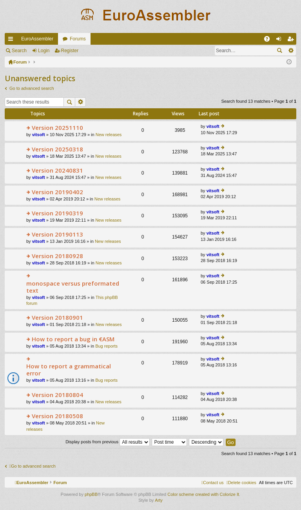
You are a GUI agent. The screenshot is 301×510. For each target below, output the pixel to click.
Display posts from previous (107, 441)
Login (43, 50)
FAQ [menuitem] (269, 40)
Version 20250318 (57, 149)
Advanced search (290, 50)
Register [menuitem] (292, 40)
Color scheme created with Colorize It (203, 494)
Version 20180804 (57, 395)
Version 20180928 (57, 256)
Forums (78, 39)
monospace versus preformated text (72, 287)
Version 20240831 (57, 170)
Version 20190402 (57, 192)
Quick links (12, 40)
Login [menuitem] (280, 40)
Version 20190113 (57, 234)
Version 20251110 (57, 127)
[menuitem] (241, 482)
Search (19, 50)
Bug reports (106, 346)
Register (70, 50)
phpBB (91, 494)
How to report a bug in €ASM (73, 339)
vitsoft (38, 134)
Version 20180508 (57, 416)
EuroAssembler (37, 39)
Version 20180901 (57, 317)
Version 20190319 (57, 213)
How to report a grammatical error (68, 369)
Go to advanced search (31, 88)
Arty (159, 500)
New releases (109, 134)
